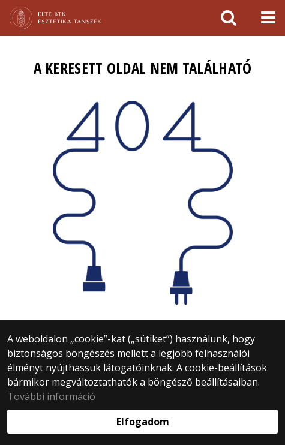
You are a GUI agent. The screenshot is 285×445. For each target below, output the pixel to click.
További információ (51, 396)
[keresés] (228, 18)
